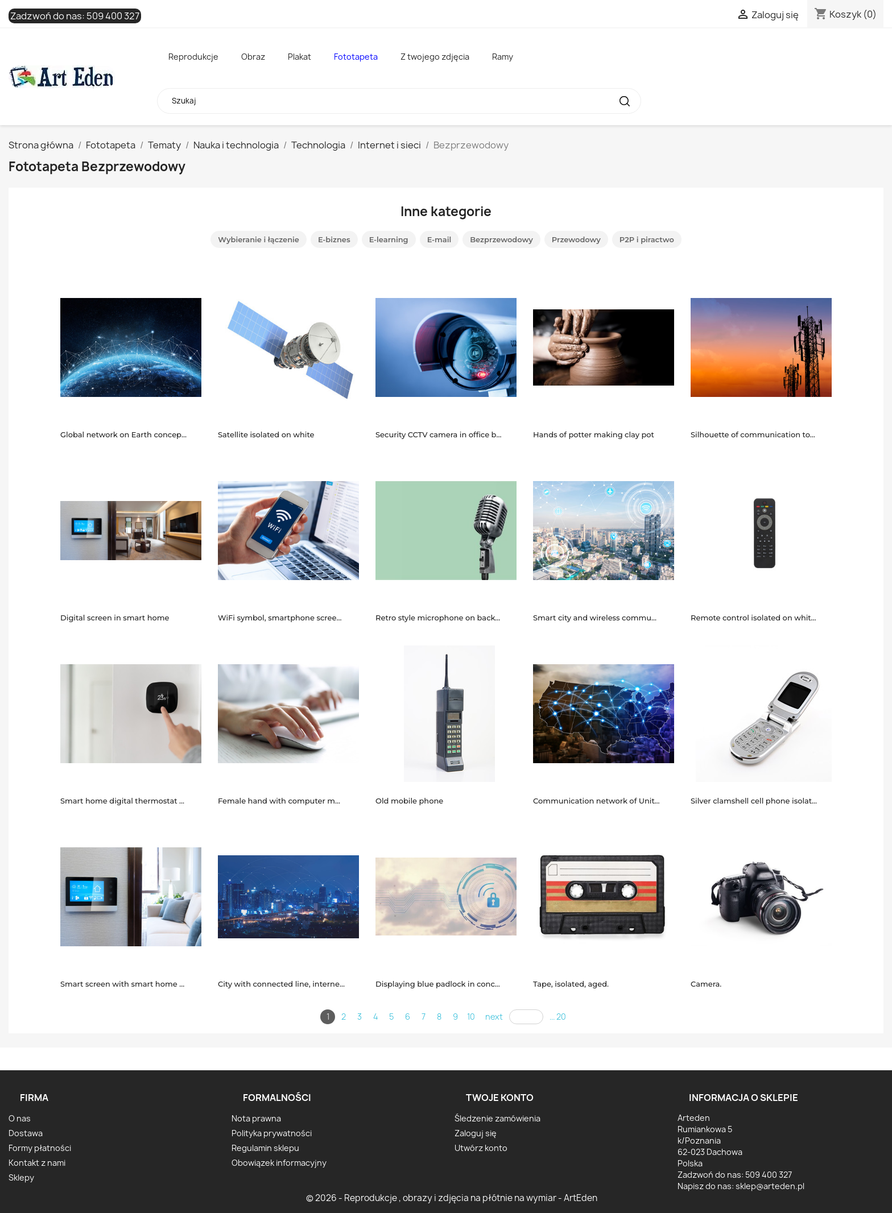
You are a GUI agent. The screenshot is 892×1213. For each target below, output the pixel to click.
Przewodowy (576, 239)
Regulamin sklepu (265, 1147)
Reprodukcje (193, 56)
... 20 (558, 1016)
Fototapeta (356, 56)
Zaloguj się (476, 1133)
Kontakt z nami (37, 1162)
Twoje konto (500, 1097)
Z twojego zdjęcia (434, 56)
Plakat (299, 56)
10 (471, 1016)
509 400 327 (112, 16)
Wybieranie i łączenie (258, 239)
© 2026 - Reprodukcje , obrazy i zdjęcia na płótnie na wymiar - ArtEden (451, 1198)
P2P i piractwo (647, 239)
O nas (20, 1118)
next (494, 1016)
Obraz (253, 56)
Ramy (502, 56)
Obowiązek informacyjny (279, 1162)
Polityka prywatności (272, 1133)
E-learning (388, 239)
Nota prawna (256, 1118)
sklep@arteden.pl (770, 1186)
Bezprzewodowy (501, 239)
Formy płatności (40, 1147)
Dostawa (26, 1133)
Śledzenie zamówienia (497, 1118)
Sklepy (21, 1177)
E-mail (439, 239)
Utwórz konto (481, 1147)
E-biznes (334, 239)
